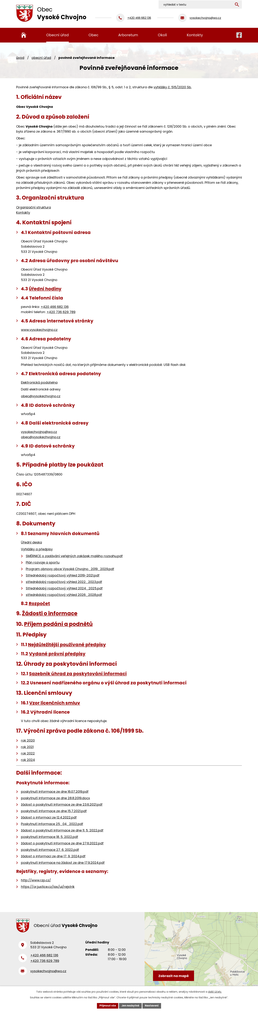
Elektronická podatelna (39, 382)
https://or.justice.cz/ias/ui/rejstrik (48, 886)
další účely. (215, 991)
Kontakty (23, 212)
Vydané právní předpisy (57, 654)
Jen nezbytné (130, 1005)
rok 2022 (28, 753)
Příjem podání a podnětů (58, 624)
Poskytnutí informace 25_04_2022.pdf (52, 824)
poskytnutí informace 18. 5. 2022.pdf (49, 837)
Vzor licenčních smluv (54, 703)
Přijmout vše (106, 1005)
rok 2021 (27, 747)
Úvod (20, 57)
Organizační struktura (33, 207)
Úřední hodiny (45, 289)
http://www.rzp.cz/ (36, 880)
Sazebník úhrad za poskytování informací (78, 674)
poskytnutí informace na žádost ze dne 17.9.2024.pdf (63, 862)
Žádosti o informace (49, 613)
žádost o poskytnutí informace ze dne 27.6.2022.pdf (62, 843)
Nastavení (152, 1005)
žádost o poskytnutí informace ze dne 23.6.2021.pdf (61, 804)
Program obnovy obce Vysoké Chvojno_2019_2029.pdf (70, 569)
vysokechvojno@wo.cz (39, 432)
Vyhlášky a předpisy (37, 549)
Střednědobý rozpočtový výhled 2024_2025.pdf (64, 588)
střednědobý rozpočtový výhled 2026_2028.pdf (64, 594)
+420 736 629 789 (61, 312)
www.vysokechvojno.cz (39, 329)
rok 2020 (28, 740)
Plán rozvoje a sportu (42, 562)
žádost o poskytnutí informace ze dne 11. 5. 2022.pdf (62, 830)
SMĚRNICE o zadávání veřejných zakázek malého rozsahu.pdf (74, 556)
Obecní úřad (41, 57)
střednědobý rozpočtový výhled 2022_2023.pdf (64, 582)
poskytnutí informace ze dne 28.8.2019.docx (55, 798)
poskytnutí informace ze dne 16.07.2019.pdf (55, 791)
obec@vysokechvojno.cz (40, 396)
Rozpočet (39, 603)
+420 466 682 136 (55, 306)
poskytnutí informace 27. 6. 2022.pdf (50, 849)
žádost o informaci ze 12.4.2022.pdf (49, 817)
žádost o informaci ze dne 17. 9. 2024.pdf (53, 856)
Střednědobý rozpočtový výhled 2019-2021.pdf (62, 575)
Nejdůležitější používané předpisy (67, 644)
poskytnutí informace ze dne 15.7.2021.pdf (54, 811)
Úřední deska (31, 542)
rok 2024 (28, 760)
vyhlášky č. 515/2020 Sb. (173, 87)
